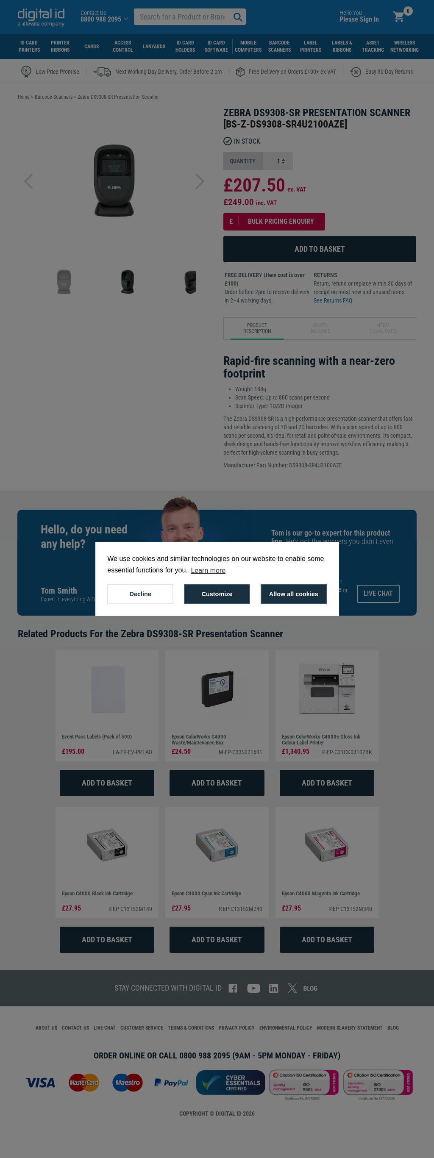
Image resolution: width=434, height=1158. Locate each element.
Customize (217, 594)
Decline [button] (140, 594)
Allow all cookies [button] (293, 594)
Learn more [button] (208, 570)
